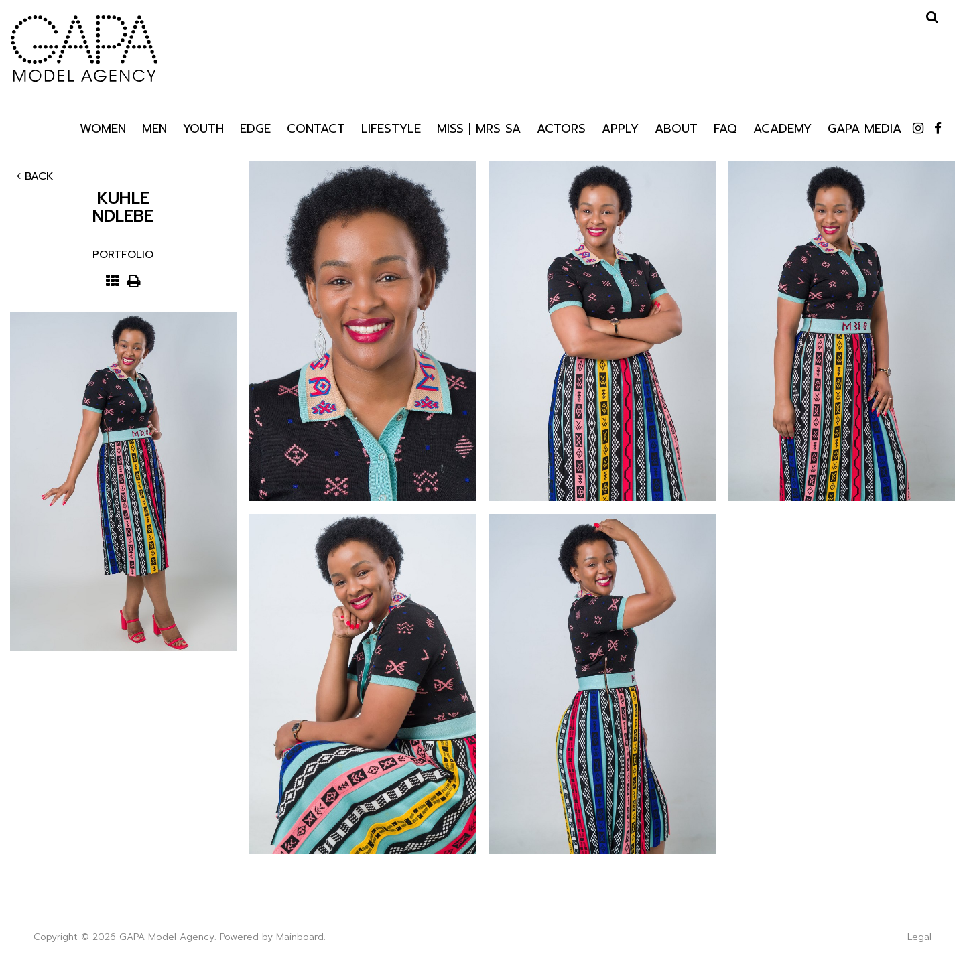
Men (154, 127)
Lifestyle (391, 128)
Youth (203, 127)
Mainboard (300, 937)
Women (103, 127)
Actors (561, 127)
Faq (725, 127)
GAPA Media (864, 127)
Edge (255, 127)
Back (35, 176)
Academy (782, 127)
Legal (919, 937)
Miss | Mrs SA (479, 127)
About (676, 127)
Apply (620, 127)
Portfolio (122, 255)
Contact (316, 127)
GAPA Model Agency (83, 48)
